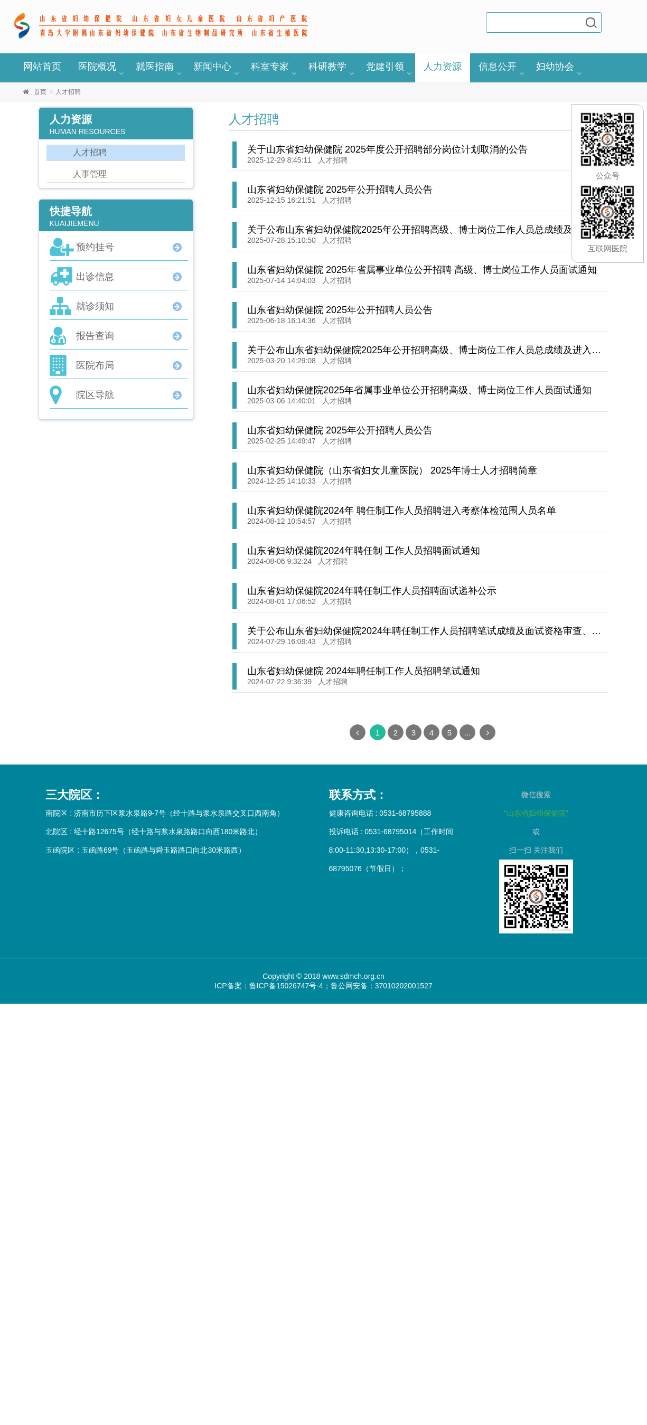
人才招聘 (333, 160)
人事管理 (90, 173)
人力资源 (443, 66)
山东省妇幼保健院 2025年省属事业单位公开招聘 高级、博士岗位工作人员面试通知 (422, 270)
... (467, 732)
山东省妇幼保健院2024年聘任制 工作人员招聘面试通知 (363, 550)
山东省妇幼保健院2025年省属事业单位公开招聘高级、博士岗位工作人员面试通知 (419, 390)
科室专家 (270, 66)
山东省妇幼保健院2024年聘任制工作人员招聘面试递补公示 (371, 591)
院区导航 (95, 395)
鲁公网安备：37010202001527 (382, 986)
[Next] (487, 732)
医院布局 (95, 365)
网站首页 (42, 66)
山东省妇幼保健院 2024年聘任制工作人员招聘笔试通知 (363, 671)
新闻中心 (212, 66)
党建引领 (385, 66)
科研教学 (327, 66)
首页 (40, 92)
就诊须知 (95, 306)
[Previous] (357, 732)
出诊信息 (95, 276)
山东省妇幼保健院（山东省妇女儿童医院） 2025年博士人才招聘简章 (392, 470)
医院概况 (97, 66)
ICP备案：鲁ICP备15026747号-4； (272, 986)
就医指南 (155, 66)
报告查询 (95, 336)
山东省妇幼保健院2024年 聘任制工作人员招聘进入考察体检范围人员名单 (401, 510)
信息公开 (498, 66)
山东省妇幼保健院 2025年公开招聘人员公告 (340, 189)
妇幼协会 (555, 66)
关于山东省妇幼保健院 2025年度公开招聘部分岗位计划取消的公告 (387, 149)
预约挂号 (95, 247)
